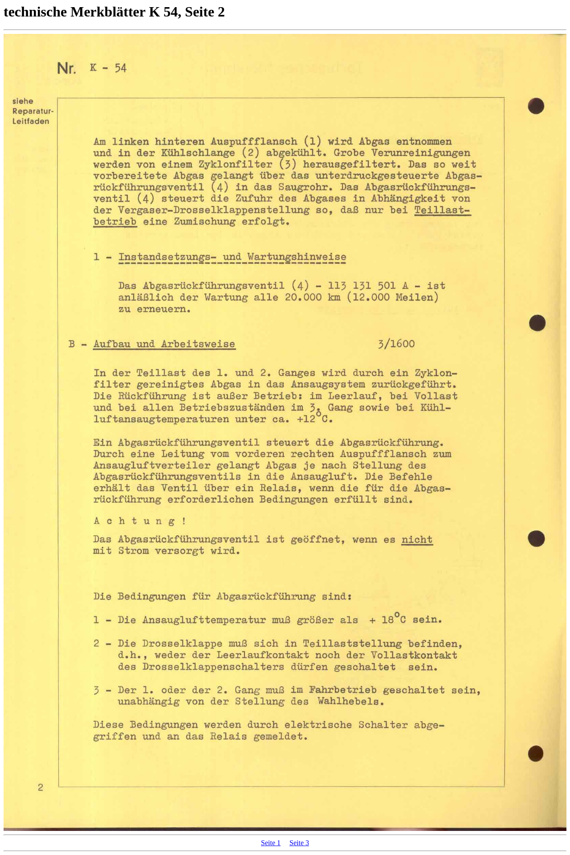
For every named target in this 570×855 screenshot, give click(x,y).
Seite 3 (299, 843)
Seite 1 (271, 843)
